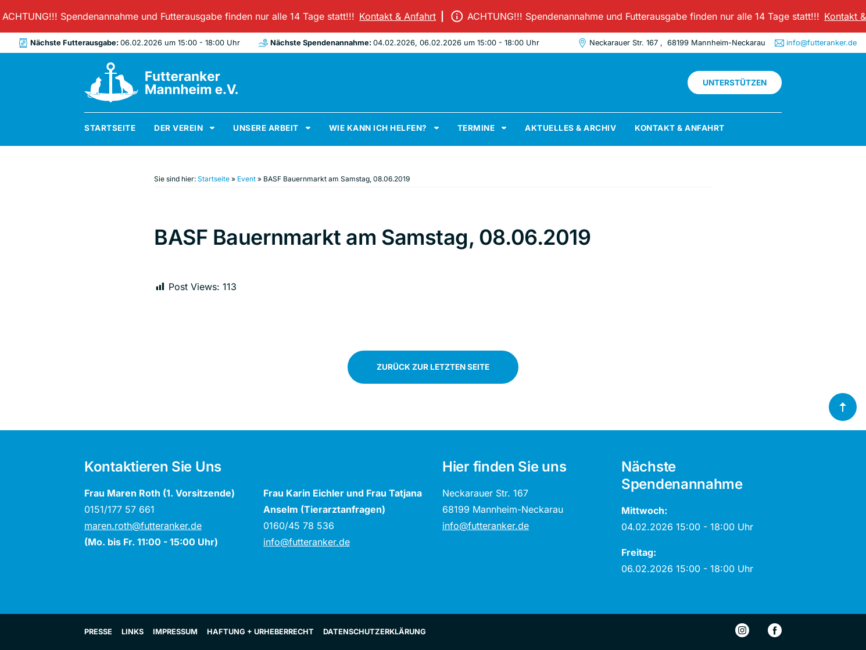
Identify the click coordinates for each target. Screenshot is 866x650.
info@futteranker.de (821, 42)
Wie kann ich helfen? (378, 128)
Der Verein (178, 128)
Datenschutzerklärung (374, 631)
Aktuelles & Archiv (570, 128)
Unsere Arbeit (266, 128)
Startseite (109, 128)
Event (246, 178)
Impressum (175, 631)
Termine (476, 128)
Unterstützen (735, 82)
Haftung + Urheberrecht (260, 631)
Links (132, 631)
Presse (98, 631)
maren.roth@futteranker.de (143, 525)
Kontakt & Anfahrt (400, 16)
